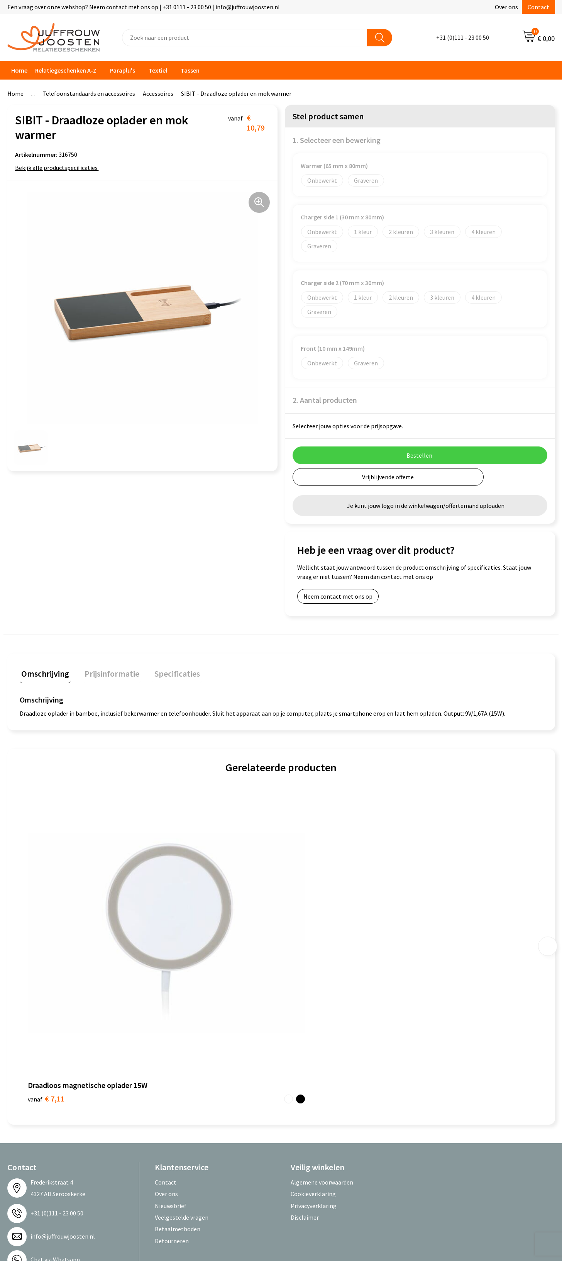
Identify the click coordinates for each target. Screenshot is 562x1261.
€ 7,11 (46, 945)
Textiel (158, 70)
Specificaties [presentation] (168, 671)
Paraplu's (122, 70)
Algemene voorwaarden (322, 1029)
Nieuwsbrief (170, 1052)
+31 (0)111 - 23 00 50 (462, 37)
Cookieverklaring (313, 1040)
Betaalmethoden (177, 1075)
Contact (538, 7)
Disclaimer (305, 1064)
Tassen (190, 70)
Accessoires (158, 93)
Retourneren (172, 1087)
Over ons (506, 7)
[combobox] (244, 37)
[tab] (44, 673)
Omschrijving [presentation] (44, 671)
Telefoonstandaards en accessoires (88, 93)
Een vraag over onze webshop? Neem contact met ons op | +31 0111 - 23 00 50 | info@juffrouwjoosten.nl (143, 7)
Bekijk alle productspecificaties (59, 167)
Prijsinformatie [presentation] (106, 671)
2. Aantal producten (325, 400)
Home (19, 70)
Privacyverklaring (314, 1052)
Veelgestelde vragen (181, 1064)
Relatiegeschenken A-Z (65, 70)
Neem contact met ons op (337, 596)
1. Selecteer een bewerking (337, 140)
